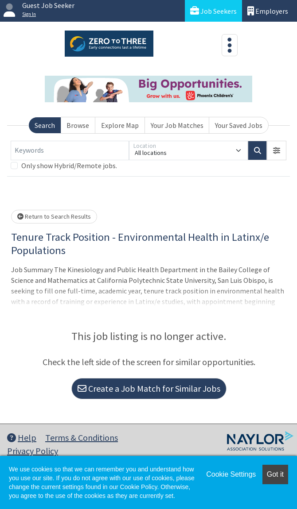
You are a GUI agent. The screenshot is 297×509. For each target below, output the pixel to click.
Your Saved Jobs (238, 125)
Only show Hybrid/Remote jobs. (69, 165)
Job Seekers (213, 10)
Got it (275, 474)
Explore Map (120, 125)
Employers (267, 10)
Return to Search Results (54, 216)
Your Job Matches (177, 125)
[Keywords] (70, 150)
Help (21, 437)
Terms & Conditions (81, 437)
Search (45, 125)
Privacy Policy (32, 450)
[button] (276, 150)
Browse (77, 125)
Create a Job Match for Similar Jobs (149, 388)
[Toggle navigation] (230, 45)
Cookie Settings (231, 474)
